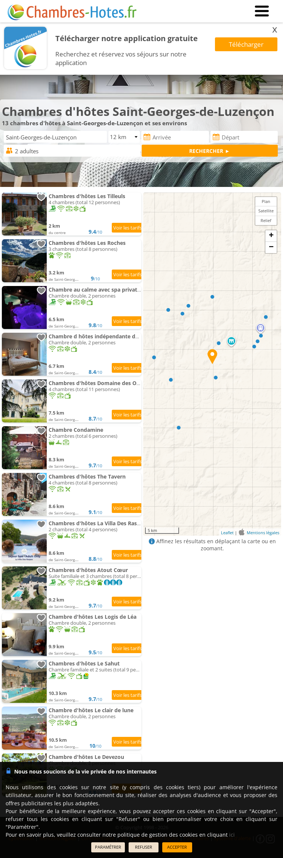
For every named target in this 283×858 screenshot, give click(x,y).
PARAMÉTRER (108, 847)
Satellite (266, 210)
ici (232, 834)
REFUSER (143, 847)
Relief (266, 220)
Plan (266, 201)
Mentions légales (263, 532)
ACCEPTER (177, 847)
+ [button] (271, 236)
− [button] (271, 247)
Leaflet (227, 532)
